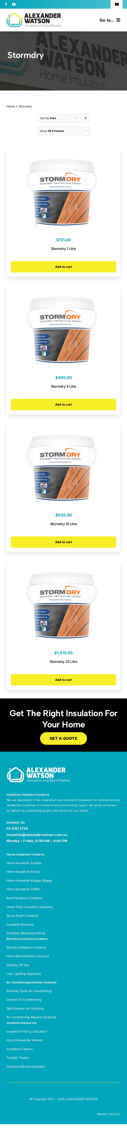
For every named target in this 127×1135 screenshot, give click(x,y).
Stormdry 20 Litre (63, 661)
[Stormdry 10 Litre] (63, 426)
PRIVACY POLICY (109, 1114)
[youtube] (14, 4)
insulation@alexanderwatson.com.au (36, 835)
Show (52, 131)
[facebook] (6, 4)
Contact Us (15, 822)
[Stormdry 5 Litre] (63, 289)
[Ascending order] (86, 118)
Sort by (48, 118)
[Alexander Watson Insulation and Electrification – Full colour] (33, 15)
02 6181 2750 (17, 828)
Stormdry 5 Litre (63, 386)
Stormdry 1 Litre (63, 248)
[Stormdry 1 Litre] (63, 151)
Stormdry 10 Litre (63, 524)
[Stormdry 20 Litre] (63, 564)
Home (10, 106)
